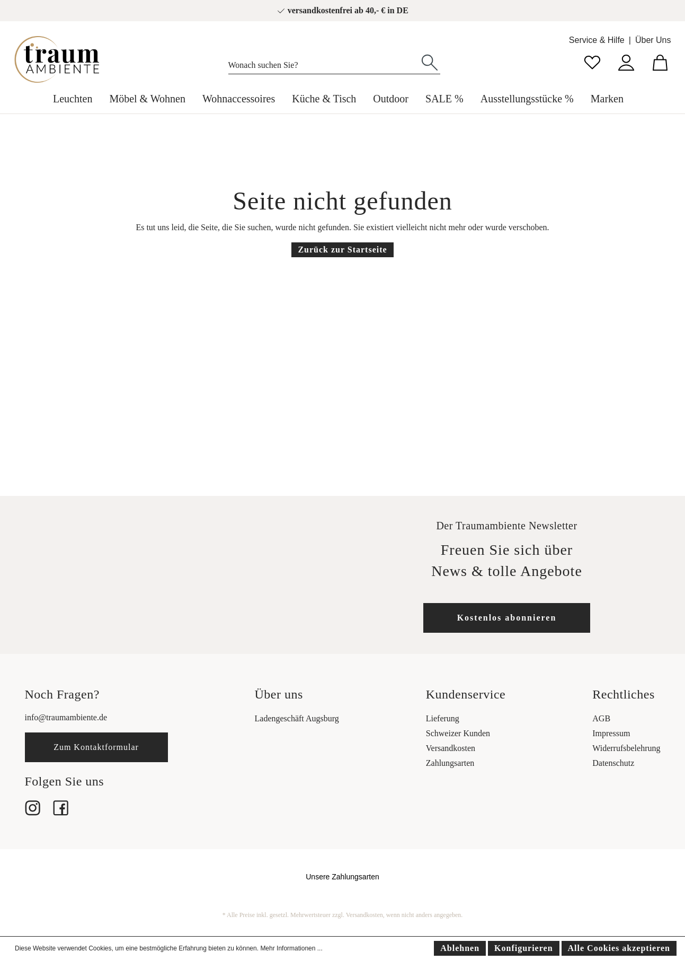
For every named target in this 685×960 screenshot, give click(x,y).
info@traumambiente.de (66, 717)
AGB (601, 718)
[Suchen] (429, 61)
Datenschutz (613, 762)
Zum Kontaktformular (96, 747)
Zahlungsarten (450, 762)
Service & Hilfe (597, 40)
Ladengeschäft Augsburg (297, 718)
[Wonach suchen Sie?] (324, 62)
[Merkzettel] (592, 61)
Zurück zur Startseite (342, 249)
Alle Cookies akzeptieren (619, 948)
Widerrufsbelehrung (626, 748)
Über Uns (653, 40)
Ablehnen (459, 948)
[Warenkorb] (660, 61)
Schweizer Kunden (458, 733)
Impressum (611, 733)
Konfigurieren (523, 948)
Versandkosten (450, 748)
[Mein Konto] (626, 61)
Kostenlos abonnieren (507, 617)
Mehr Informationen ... (291, 948)
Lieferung (442, 718)
